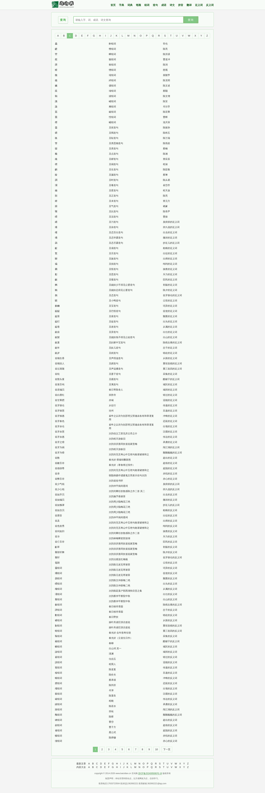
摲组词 (112, 106)
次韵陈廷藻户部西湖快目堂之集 (125, 590)
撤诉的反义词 (170, 499)
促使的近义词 (170, 311)
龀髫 (57, 337)
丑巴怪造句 (115, 311)
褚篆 (165, 206)
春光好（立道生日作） (120, 638)
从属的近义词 (170, 326)
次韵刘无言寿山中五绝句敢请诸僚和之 (129, 454)
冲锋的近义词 (170, 416)
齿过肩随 (59, 368)
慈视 (165, 69)
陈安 (165, 101)
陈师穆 (112, 737)
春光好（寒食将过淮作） (122, 465)
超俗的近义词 (170, 463)
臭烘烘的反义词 (171, 484)
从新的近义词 (170, 358)
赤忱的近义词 (170, 473)
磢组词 (58, 720)
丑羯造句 (113, 132)
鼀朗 (57, 562)
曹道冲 (166, 59)
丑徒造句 (113, 321)
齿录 (57, 473)
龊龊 (57, 311)
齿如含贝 (59, 510)
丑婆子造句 (115, 374)
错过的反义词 (170, 657)
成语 (163, 5)
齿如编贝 (59, 499)
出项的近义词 (170, 426)
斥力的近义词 (170, 274)
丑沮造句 (113, 216)
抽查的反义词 (170, 531)
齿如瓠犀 (59, 505)
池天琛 (166, 122)
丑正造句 (113, 195)
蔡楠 (165, 148)
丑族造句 (113, 258)
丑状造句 (113, 127)
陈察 (111, 716)
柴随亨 (166, 75)
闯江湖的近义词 (171, 447)
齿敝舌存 (59, 463)
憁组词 (112, 69)
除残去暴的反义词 (172, 604)
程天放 (166, 190)
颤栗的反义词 (170, 578)
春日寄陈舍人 (116, 389)
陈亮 (165, 49)
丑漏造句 (113, 174)
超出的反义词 (170, 720)
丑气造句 (113, 206)
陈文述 (166, 85)
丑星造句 (113, 190)
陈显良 (112, 695)
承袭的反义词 (170, 704)
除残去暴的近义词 (172, 342)
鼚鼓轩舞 (59, 552)
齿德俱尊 (59, 468)
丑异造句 (113, 332)
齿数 (57, 457)
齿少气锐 (59, 484)
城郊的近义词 (170, 389)
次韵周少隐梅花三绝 (119, 501)
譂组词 (58, 609)
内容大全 (81, 767)
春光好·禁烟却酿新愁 (120, 459)
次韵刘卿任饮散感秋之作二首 (124, 533)
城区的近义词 (170, 384)
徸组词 (58, 741)
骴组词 (112, 59)
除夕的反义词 (170, 552)
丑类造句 (113, 148)
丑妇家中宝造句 (117, 342)
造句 (155, 5)
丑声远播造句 (116, 368)
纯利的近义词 (170, 263)
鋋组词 (112, 111)
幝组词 (112, 54)
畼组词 (112, 122)
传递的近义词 (170, 405)
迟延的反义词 (170, 683)
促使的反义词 (170, 573)
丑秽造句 (113, 159)
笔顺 (138, 5)
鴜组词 (58, 667)
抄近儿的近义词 (171, 243)
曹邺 (165, 117)
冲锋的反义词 (170, 678)
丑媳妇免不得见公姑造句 (122, 337)
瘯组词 (58, 693)
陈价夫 (112, 674)
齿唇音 (58, 515)
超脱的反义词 (170, 730)
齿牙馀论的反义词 (172, 557)
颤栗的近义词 (170, 316)
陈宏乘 (166, 111)
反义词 (210, 5)
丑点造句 (113, 153)
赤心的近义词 (170, 478)
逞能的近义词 (170, 400)
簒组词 (58, 657)
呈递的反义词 (170, 672)
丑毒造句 (113, 185)
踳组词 (58, 709)
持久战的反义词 (171, 489)
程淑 (165, 164)
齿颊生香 (59, 358)
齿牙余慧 (59, 431)
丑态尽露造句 (116, 243)
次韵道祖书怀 (116, 480)
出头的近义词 (170, 321)
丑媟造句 (113, 379)
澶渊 (111, 653)
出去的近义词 (170, 232)
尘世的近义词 (170, 300)
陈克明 (166, 80)
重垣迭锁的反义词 (172, 625)
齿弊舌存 (59, 478)
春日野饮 (113, 617)
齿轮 (57, 374)
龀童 (57, 342)
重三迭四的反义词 (172, 630)
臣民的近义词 (170, 279)
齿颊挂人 (59, 363)
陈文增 (166, 96)
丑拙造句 (113, 263)
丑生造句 (113, 169)
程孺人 (112, 664)
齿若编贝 (59, 389)
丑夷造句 (113, 384)
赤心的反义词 (170, 741)
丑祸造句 (113, 164)
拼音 (180, 5)
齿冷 (57, 536)
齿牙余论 (59, 426)
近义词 (199, 5)
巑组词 (58, 583)
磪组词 (58, 699)
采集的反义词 (170, 636)
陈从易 (166, 180)
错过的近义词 (170, 395)
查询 (191, 19)
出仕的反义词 (170, 594)
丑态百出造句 (116, 232)
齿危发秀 (59, 526)
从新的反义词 (170, 620)
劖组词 (58, 625)
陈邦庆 (112, 685)
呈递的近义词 (170, 410)
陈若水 (112, 706)
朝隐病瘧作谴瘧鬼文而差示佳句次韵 (128, 475)
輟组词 (58, 735)
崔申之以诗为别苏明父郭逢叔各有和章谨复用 (131, 418)
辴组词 (58, 636)
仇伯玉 (112, 659)
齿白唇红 (59, 395)
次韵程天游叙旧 (117, 438)
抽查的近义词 (170, 269)
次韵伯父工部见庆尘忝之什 (123, 433)
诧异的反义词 (170, 568)
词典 (129, 5)
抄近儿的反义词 (171, 505)
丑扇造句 (113, 248)
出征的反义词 (170, 515)
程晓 (111, 700)
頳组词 (58, 725)
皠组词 (58, 704)
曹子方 (112, 727)
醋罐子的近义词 (171, 379)
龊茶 (57, 316)
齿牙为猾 (59, 452)
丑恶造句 (113, 274)
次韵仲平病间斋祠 (118, 486)
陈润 (165, 64)
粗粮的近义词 (170, 248)
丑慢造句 (113, 279)
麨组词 (112, 43)
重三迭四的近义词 (172, 368)
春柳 (111, 643)
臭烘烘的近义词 (171, 222)
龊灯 (57, 321)
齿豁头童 (59, 379)
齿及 (57, 520)
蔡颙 (165, 90)
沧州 (111, 410)
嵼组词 (112, 101)
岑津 (111, 690)
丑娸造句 (113, 363)
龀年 (57, 347)
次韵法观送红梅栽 (118, 559)
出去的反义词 (170, 494)
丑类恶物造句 (116, 143)
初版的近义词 (170, 284)
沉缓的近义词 (170, 431)
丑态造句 (113, 295)
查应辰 (166, 159)
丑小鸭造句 (115, 300)
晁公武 (112, 732)
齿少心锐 (59, 489)
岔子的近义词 (170, 347)
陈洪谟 (166, 54)
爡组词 (58, 573)
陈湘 (165, 153)
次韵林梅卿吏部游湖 (119, 538)
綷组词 (112, 80)
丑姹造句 (113, 353)
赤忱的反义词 (170, 735)
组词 (146, 5)
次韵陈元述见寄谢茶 (119, 564)
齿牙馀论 (59, 405)
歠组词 (58, 615)
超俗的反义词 (170, 725)
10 (156, 749)
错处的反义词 (170, 615)
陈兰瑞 (166, 138)
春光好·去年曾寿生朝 (120, 632)
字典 (121, 5)
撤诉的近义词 (170, 237)
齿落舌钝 (59, 384)
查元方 (166, 201)
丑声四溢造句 (116, 358)
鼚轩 (57, 557)
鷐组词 (58, 578)
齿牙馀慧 (59, 410)
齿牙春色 (59, 421)
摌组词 (112, 96)
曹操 (165, 216)
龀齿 (57, 332)
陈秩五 (166, 132)
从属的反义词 (170, 589)
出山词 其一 (115, 648)
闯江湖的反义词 (171, 709)
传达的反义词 (170, 699)
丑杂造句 (113, 227)
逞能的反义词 (170, 662)
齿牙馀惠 (59, 416)
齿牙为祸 (59, 447)
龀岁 (57, 353)
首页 (113, 5)
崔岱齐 (166, 185)
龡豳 (57, 305)
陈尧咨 (166, 143)
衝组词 (112, 64)
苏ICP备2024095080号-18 (150, 773)
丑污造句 (113, 222)
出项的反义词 (170, 688)
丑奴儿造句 (115, 347)
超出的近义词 (170, 457)
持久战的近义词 (171, 227)
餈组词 (58, 730)
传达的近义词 (170, 436)
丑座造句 (113, 316)
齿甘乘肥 (59, 400)
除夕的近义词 (170, 290)
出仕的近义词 (170, 332)
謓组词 (58, 662)
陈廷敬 (166, 169)
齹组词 (58, 568)
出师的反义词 (170, 520)
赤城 (111, 400)
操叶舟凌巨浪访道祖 (119, 622)
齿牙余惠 (59, 436)
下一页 (166, 749)
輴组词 (58, 678)
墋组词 (112, 90)
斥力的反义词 (170, 536)
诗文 (172, 5)
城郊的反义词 (170, 651)
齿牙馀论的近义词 (172, 295)
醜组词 (58, 714)
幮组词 (58, 646)
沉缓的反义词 (170, 693)
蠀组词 (58, 630)
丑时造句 (113, 180)
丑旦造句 (113, 253)
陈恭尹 (166, 211)
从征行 (112, 405)
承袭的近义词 (170, 442)
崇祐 (111, 711)
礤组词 (58, 620)
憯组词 (112, 49)
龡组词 (58, 604)
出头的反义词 (170, 583)
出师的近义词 (170, 258)
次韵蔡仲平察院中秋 (119, 596)
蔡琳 (165, 174)
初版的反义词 (170, 547)
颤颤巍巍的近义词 (172, 452)
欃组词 (58, 589)
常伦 (165, 43)
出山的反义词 (170, 599)
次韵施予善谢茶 (117, 496)
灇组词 (58, 594)
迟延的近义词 (170, 421)
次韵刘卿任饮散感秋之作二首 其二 (127, 491)
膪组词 (58, 683)
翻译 (189, 5)
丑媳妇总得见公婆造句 (120, 290)
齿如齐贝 (59, 494)
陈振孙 (166, 127)
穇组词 (58, 672)
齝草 (57, 547)
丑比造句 (113, 211)
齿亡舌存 (59, 541)
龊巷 (57, 326)
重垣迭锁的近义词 (172, 363)
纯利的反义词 (170, 526)
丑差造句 (113, 326)
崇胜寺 (112, 395)
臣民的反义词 (170, 541)
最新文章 (81, 763)
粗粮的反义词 (170, 510)
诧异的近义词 (170, 305)
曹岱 (111, 721)
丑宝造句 (113, 305)
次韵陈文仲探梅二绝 (119, 580)
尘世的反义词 (170, 562)
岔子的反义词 (170, 609)
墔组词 (112, 75)
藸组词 (58, 641)
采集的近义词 (170, 374)
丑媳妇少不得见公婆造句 (122, 284)
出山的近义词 (170, 337)
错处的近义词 (170, 353)
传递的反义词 (170, 667)
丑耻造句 (113, 138)
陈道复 (112, 669)
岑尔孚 (166, 106)
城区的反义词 (170, 646)
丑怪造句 (113, 269)
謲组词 (58, 651)
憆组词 (112, 117)
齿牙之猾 (59, 442)
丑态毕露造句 (116, 237)
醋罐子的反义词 (171, 641)
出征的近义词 (170, 253)
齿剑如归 (59, 531)
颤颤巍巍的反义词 (172, 714)
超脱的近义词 (170, 468)
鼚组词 (58, 599)
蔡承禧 (112, 680)
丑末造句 (113, 201)
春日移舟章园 (116, 606)
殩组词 (58, 688)
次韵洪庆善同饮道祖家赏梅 (123, 444)
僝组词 (112, 85)
